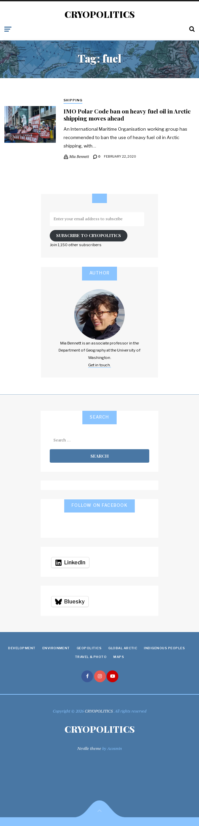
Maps (118, 657)
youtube (112, 676)
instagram (100, 676)
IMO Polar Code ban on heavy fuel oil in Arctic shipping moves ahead (127, 114)
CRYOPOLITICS (100, 14)
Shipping (73, 100)
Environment (56, 648)
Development (21, 648)
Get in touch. (99, 365)
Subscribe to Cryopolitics (88, 235)
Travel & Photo (91, 657)
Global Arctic (122, 648)
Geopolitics (89, 648)
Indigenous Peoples (164, 648)
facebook (87, 676)
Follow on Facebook (99, 505)
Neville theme (89, 748)
